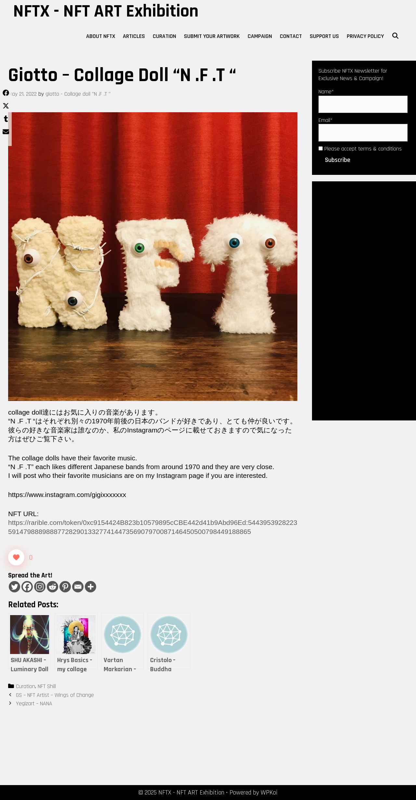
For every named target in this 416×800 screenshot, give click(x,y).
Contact (291, 36)
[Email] (78, 586)
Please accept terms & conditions (360, 148)
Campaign (260, 36)
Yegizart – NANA (34, 703)
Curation (164, 36)
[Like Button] (16, 557)
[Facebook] (27, 586)
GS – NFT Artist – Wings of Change (55, 695)
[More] (90, 586)
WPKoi (269, 792)
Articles (134, 36)
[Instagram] (40, 586)
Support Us (324, 36)
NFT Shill (47, 686)
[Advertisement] (364, 300)
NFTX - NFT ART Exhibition (106, 11)
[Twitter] (14, 586)
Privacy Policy (365, 36)
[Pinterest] (65, 586)
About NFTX (100, 36)
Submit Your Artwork (212, 36)
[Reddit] (52, 586)
